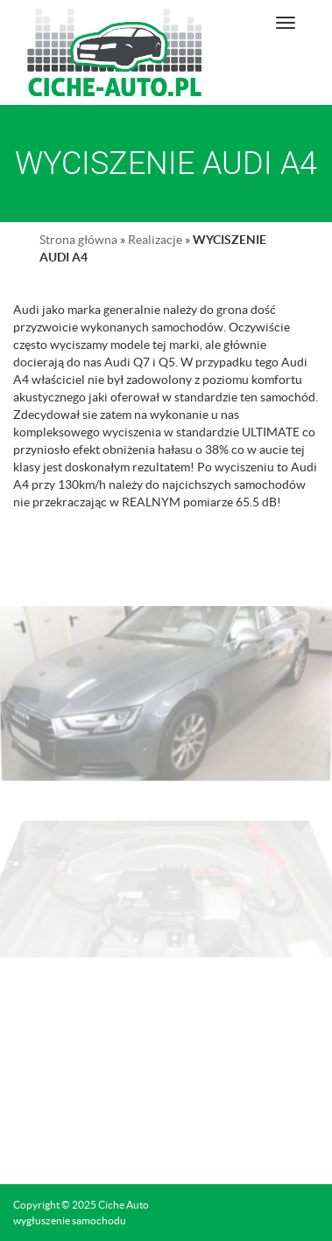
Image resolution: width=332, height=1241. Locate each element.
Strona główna (78, 240)
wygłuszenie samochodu (69, 1220)
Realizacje (155, 240)
